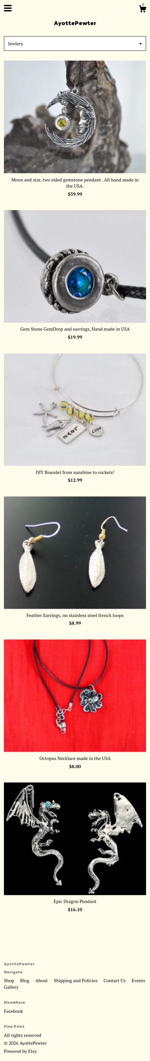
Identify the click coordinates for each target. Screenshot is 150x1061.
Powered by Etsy (20, 1051)
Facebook (13, 1011)
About (42, 980)
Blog (25, 980)
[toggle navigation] (8, 8)
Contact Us (115, 980)
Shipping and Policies (76, 980)
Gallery (11, 987)
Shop (9, 980)
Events (138, 980)
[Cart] (142, 10)
